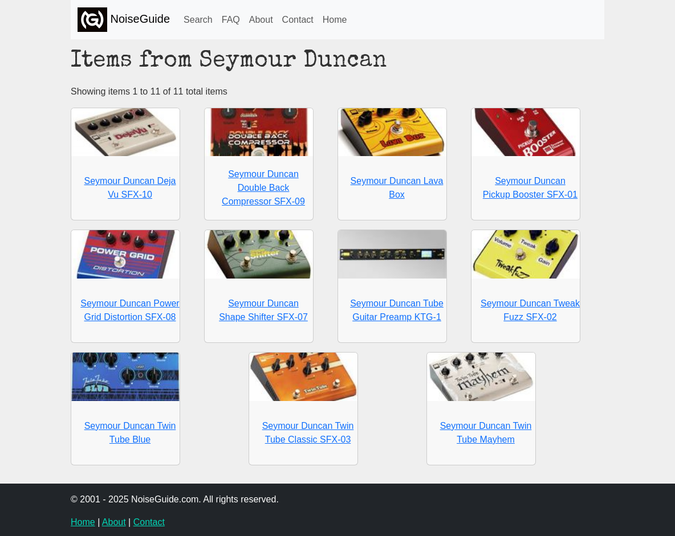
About (261, 19)
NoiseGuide (124, 19)
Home (335, 19)
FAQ (231, 19)
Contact (298, 19)
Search (198, 19)
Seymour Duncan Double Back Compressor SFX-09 (263, 187)
